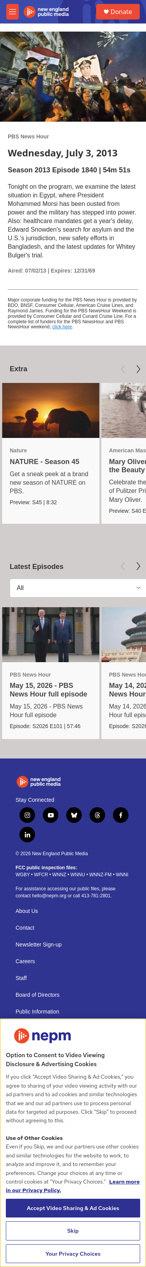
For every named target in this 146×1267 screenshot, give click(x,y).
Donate (121, 11)
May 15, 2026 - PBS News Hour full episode (48, 690)
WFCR (41, 874)
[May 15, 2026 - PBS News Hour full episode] (50, 634)
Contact (25, 928)
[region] (73, 1143)
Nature (18, 450)
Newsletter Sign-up (39, 945)
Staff (21, 978)
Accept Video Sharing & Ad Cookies (73, 1208)
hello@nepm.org (49, 895)
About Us (27, 911)
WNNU (77, 874)
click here (62, 327)
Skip (73, 1230)
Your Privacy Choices (73, 1253)
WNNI (122, 874)
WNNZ (59, 874)
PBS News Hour (28, 136)
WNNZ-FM (100, 874)
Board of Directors (38, 995)
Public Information (37, 1012)
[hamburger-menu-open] (12, 11)
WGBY (23, 874)
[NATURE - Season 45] (50, 410)
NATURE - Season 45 (44, 462)
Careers (25, 961)
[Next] (138, 369)
